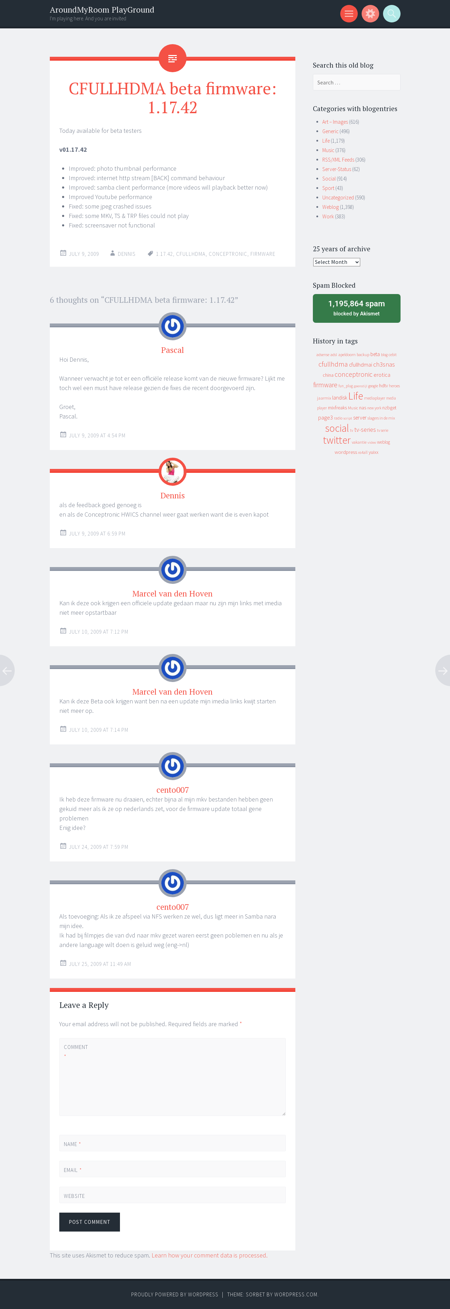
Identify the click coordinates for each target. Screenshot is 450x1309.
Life (326, 140)
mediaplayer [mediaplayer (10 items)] (374, 398)
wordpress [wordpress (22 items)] (346, 452)
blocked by (356, 307)
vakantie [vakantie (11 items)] (359, 442)
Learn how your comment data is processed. (210, 1255)
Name (72, 1144)
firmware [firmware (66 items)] (325, 385)
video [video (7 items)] (372, 442)
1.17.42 (164, 254)
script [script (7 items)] (347, 418)
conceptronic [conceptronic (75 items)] (353, 374)
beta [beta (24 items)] (375, 354)
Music (328, 150)
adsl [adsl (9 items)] (333, 354)
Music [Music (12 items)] (353, 407)
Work (328, 216)
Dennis (127, 254)
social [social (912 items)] (337, 428)
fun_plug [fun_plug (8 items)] (345, 385)
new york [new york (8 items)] (374, 407)
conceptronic (228, 254)
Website (74, 1196)
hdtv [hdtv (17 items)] (383, 385)
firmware (262, 254)
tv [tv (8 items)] (351, 430)
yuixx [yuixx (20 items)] (373, 452)
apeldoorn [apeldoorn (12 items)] (347, 354)
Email (73, 1170)
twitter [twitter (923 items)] (337, 440)
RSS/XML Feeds (338, 159)
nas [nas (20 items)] (362, 407)
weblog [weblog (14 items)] (383, 442)
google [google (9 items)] (373, 385)
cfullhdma (191, 254)
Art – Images (335, 121)
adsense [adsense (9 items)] (322, 354)
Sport (328, 188)
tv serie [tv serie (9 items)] (382, 430)
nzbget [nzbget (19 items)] (389, 407)
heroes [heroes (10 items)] (394, 385)
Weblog (330, 207)
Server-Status (336, 169)
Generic (330, 131)
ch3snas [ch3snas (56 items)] (384, 364)
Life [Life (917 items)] (355, 395)
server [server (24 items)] (360, 417)
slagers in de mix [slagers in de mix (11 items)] (381, 418)
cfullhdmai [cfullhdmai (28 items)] (360, 364)
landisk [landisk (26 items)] (339, 397)
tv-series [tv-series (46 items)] (365, 430)
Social (329, 178)
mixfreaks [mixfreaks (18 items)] (337, 407)
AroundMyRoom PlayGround (102, 9)
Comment (76, 1052)
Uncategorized (338, 197)
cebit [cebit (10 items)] (393, 354)
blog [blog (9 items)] (384, 354)
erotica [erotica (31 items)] (382, 374)
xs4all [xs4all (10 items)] (363, 452)
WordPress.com (295, 1294)
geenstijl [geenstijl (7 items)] (360, 386)
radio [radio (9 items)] (338, 418)
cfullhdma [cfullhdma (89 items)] (333, 364)
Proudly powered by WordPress (175, 1294)
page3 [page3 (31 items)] (325, 417)
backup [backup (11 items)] (363, 354)
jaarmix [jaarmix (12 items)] (324, 398)
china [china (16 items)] (328, 375)
